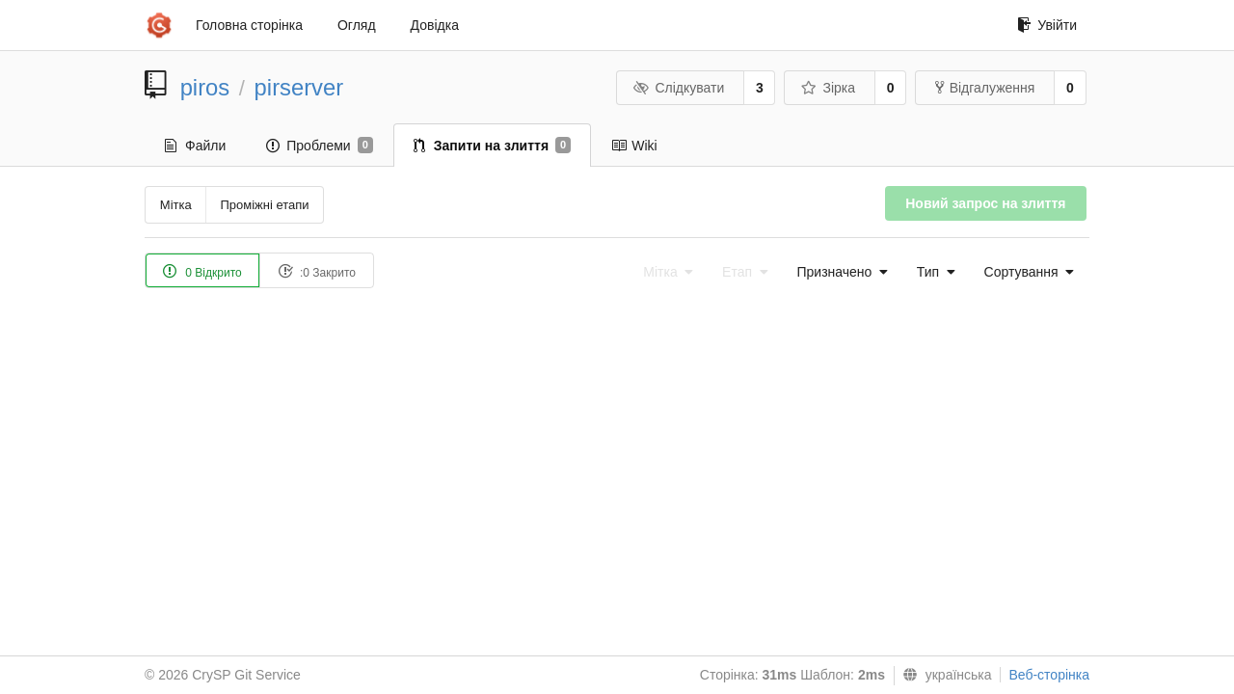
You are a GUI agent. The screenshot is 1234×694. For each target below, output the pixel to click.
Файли (195, 145)
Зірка (828, 87)
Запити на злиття (492, 145)
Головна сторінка (249, 25)
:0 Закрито (317, 271)
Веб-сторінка (1048, 674)
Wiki (634, 145)
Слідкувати (678, 87)
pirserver (299, 87)
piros (205, 87)
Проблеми (319, 145)
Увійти (1047, 25)
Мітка (176, 205)
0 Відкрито (202, 271)
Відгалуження (985, 87)
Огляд (356, 25)
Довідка (435, 25)
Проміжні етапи (264, 205)
